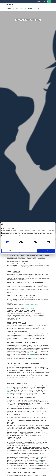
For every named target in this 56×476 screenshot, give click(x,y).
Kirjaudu (48, 1)
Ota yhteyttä (39, 1)
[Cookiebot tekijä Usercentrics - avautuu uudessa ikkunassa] (49, 224)
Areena (9, 8)
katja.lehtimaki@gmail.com (30, 306)
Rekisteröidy (44, 1)
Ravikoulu (23, 8)
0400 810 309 (25, 304)
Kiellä (10, 250)
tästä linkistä (31, 308)
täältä (11, 292)
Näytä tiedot (49, 246)
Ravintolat (30, 8)
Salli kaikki (46, 250)
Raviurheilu (16, 8)
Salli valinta (28, 250)
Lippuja (37, 8)
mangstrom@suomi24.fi (33, 304)
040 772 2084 (21, 306)
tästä (33, 276)
